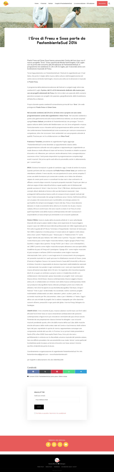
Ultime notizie (63, 376)
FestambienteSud (44, 376)
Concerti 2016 (33, 376)
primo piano (54, 376)
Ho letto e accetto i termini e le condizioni (51, 413)
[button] (109, 3)
